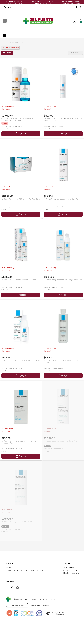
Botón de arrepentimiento (17, 605)
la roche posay (10, 47)
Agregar (20, 133)
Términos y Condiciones (46, 599)
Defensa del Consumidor (40, 605)
